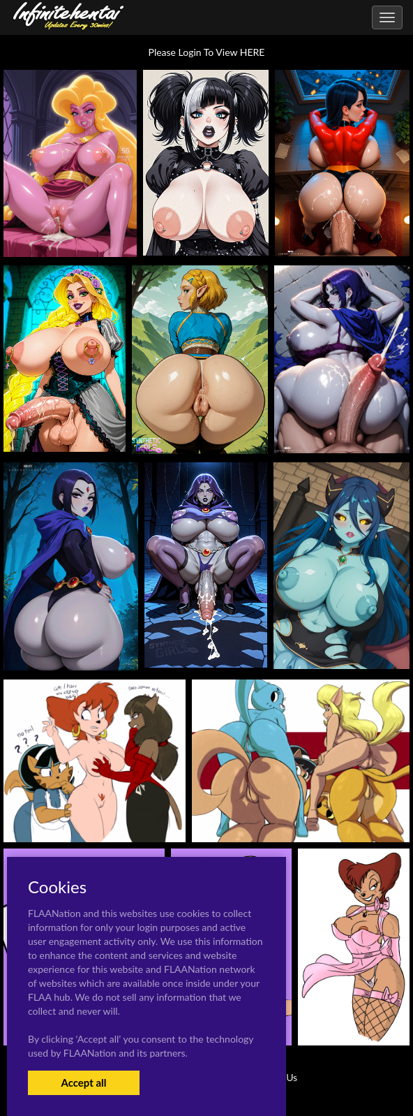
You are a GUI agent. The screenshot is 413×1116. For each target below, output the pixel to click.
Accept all (83, 1082)
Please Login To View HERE (207, 52)
